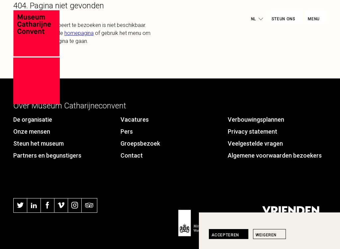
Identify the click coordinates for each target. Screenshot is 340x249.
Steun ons (284, 19)
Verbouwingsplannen (256, 119)
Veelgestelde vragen (255, 143)
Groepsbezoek (140, 143)
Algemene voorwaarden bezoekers (275, 155)
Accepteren (225, 235)
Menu (314, 19)
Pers (127, 131)
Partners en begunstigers (47, 155)
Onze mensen (31, 131)
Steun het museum (38, 143)
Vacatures (135, 119)
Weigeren (266, 235)
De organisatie (32, 119)
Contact (132, 155)
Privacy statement (252, 131)
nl (253, 19)
